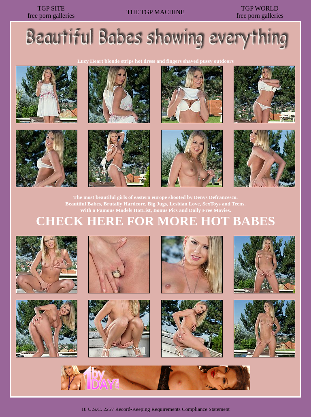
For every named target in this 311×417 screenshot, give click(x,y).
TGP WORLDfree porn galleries (259, 12)
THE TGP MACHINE (155, 12)
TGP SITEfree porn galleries (51, 12)
